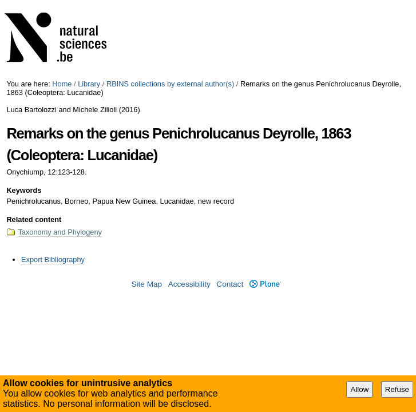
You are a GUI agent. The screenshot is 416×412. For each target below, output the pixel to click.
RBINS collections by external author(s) (170, 84)
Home (62, 84)
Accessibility (189, 284)
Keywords (23, 190)
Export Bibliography (53, 259)
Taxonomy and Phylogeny (60, 232)
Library (89, 84)
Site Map (146, 284)
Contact (229, 284)
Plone (265, 284)
